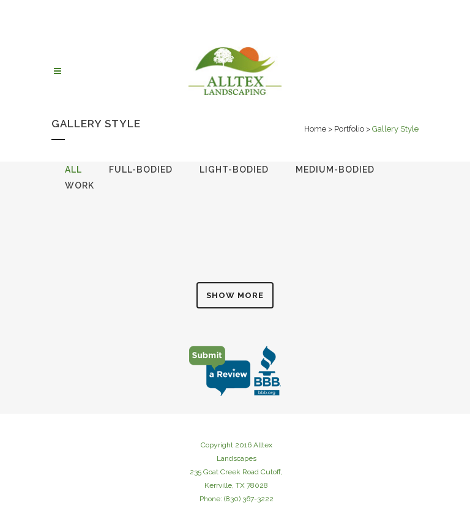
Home (315, 128)
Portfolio (349, 128)
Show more (235, 295)
